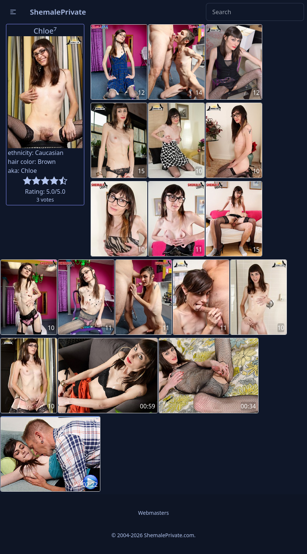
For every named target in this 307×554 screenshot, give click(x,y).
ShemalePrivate (58, 12)
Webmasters (153, 512)
